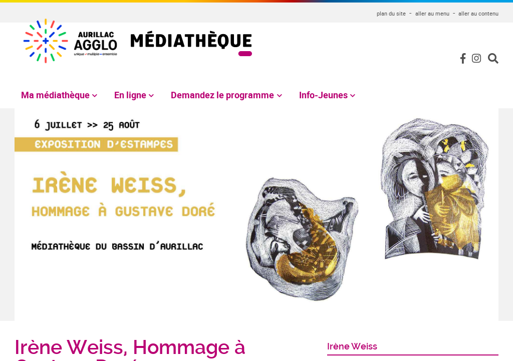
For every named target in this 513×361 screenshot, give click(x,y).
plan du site (391, 13)
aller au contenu (478, 13)
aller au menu (432, 13)
